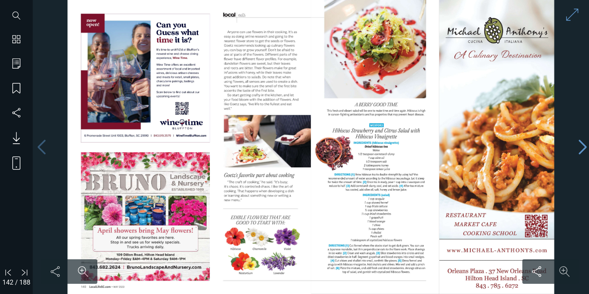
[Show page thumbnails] (16, 40)
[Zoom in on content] (83, 272)
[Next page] (582, 147)
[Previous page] (41, 147)
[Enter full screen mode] (572, 14)
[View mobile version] (13, 162)
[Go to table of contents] (16, 64)
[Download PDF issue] (13, 138)
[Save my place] (16, 89)
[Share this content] (55, 272)
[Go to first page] (8, 272)
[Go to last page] (24, 272)
